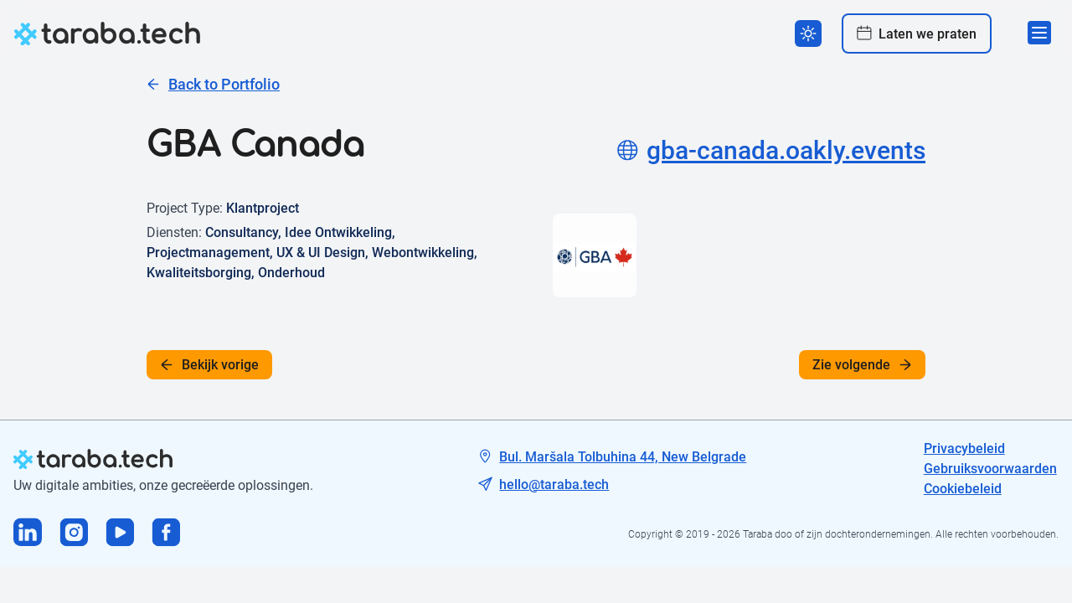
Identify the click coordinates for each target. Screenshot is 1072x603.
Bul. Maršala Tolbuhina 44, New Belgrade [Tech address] (622, 457)
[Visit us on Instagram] (74, 534)
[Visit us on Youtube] (120, 534)
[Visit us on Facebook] (166, 534)
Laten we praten (917, 33)
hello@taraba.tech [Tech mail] (554, 484)
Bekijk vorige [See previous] (209, 365)
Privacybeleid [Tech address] (964, 448)
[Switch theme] (808, 33)
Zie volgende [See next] (862, 365)
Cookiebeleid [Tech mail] (963, 489)
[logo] (107, 33)
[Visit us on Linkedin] (28, 534)
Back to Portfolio (213, 84)
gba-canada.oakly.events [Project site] (771, 150)
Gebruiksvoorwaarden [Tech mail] (990, 469)
